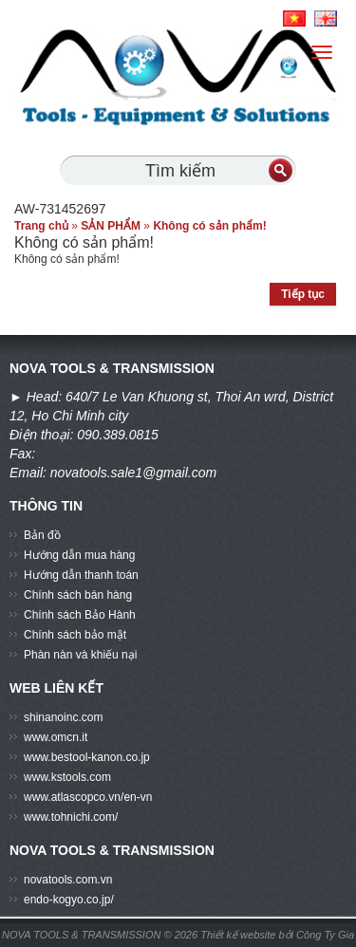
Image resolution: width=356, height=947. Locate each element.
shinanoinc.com (63, 717)
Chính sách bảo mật (75, 634)
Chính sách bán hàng (78, 595)
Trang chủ (41, 225)
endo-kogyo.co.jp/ (69, 899)
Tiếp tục (303, 294)
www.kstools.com (67, 777)
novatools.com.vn (68, 879)
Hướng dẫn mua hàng (79, 555)
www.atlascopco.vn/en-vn (88, 797)
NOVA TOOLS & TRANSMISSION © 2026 (99, 934)
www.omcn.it (55, 737)
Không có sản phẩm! (209, 225)
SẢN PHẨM (111, 225)
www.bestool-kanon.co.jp (87, 757)
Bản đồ (42, 535)
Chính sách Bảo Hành (80, 615)
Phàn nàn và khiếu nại (80, 654)
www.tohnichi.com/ (71, 817)
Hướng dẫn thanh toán (81, 575)
